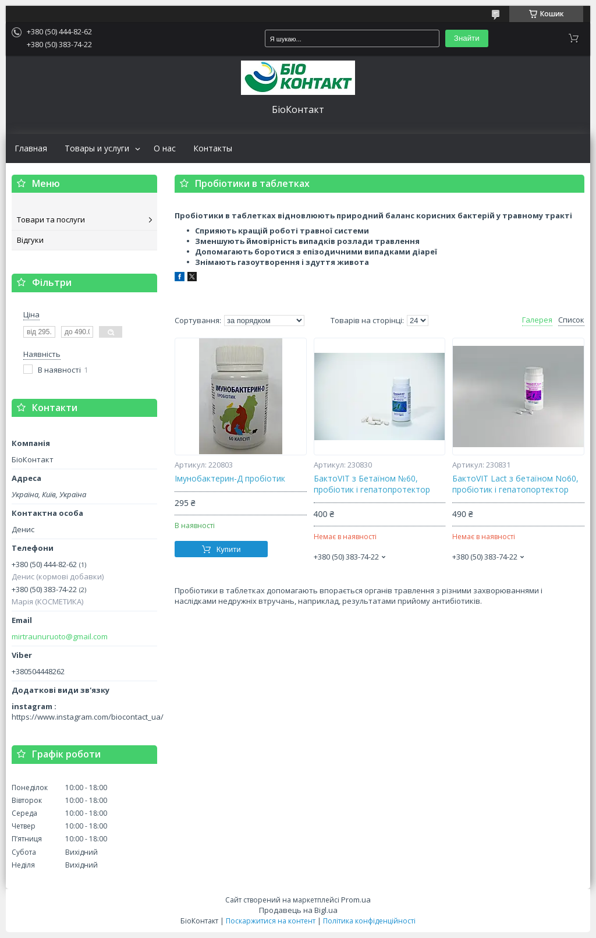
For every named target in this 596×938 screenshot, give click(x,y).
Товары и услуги (97, 148)
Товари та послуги (51, 219)
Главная (31, 148)
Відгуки (30, 240)
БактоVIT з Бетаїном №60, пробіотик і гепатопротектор (372, 484)
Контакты (212, 148)
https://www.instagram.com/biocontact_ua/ (88, 717)
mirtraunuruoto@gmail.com (60, 637)
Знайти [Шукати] (467, 38)
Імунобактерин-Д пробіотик (230, 478)
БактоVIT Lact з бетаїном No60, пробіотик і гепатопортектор (515, 484)
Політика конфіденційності (369, 921)
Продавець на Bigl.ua (298, 910)
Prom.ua (356, 899)
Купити (229, 549)
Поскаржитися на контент (270, 921)
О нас (165, 148)
